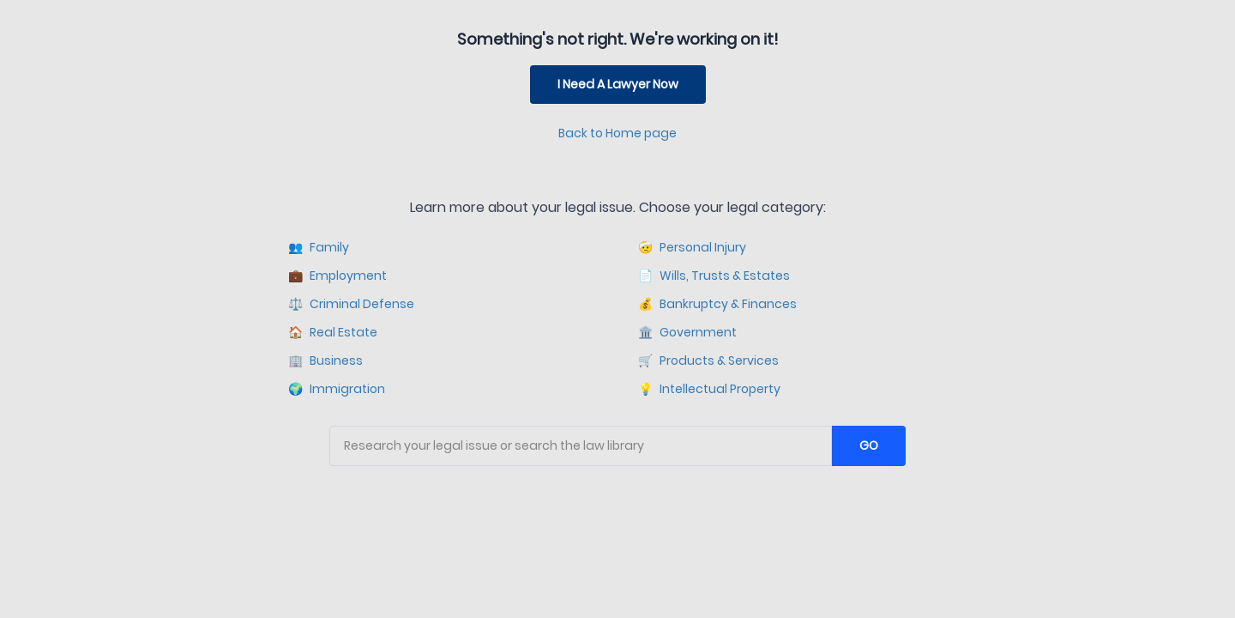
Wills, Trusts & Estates (714, 276)
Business (325, 361)
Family (318, 248)
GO (868, 445)
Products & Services (708, 361)
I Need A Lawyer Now (617, 84)
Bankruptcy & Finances (717, 304)
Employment (337, 276)
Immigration (336, 389)
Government (687, 333)
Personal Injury (692, 248)
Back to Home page (617, 133)
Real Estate (332, 333)
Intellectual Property (709, 389)
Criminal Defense (351, 304)
